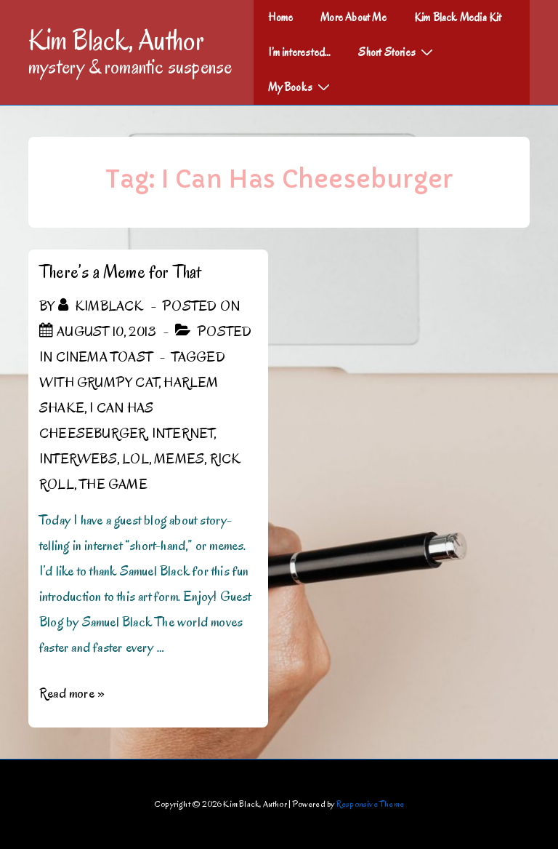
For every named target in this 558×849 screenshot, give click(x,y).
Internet (183, 433)
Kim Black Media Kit (458, 17)
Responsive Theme (370, 803)
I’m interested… (299, 52)
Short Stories (397, 51)
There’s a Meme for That (120, 272)
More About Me (353, 17)
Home (280, 17)
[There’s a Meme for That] (106, 331)
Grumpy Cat (117, 382)
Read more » (72, 693)
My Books (300, 86)
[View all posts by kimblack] (102, 306)
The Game (113, 484)
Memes (179, 459)
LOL (135, 459)
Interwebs (78, 459)
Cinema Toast (104, 357)
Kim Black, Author (116, 40)
